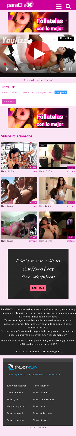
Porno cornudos (15, 420)
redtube (71, 241)
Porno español (15, 413)
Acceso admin (38, 427)
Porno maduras (41, 392)
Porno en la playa (42, 413)
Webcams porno (16, 406)
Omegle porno (15, 392)
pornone (33, 171)
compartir (60, 92)
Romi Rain (8, 101)
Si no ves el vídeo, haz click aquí (38, 80)
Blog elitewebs (41, 420)
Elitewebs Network (17, 385)
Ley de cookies (35, 374)
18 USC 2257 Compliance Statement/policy (38, 351)
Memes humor (41, 385)
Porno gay (12, 399)
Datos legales (14, 374)
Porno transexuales (43, 399)
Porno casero (40, 406)
